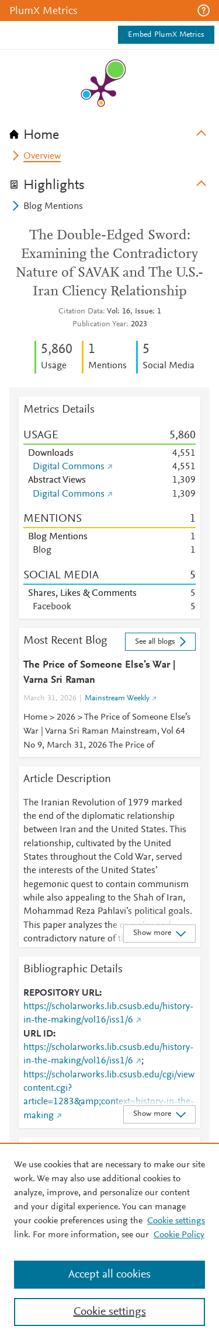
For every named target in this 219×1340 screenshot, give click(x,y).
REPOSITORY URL (61, 993)
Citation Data (80, 312)
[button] (203, 11)
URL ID (38, 1034)
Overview (42, 156)
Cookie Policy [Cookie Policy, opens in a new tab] (179, 1235)
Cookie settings (176, 1221)
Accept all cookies (109, 1274)
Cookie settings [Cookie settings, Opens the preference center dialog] (110, 1312)
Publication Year (99, 324)
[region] (109, 1241)
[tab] (109, 131)
